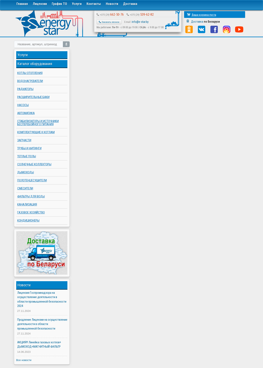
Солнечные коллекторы (34, 164)
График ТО (59, 4)
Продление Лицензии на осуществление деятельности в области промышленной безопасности (42, 324)
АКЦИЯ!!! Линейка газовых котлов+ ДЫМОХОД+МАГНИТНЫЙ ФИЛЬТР (39, 344)
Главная (22, 4)
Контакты (94, 4)
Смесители (25, 188)
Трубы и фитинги (29, 148)
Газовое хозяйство (31, 212)
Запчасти (24, 140)
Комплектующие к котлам (36, 132)
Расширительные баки (33, 97)
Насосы (23, 105)
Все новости (23, 360)
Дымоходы (25, 172)
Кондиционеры (28, 220)
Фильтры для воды (31, 196)
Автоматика (26, 113)
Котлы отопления (30, 73)
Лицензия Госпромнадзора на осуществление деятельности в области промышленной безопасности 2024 (41, 299)
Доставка (130, 4)
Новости (112, 4)
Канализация (27, 204)
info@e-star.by (140, 21)
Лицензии (40, 4)
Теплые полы (26, 156)
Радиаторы (25, 89)
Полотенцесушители (32, 180)
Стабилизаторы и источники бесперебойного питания (38, 122)
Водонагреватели (30, 81)
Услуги (77, 4)
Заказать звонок (109, 22)
